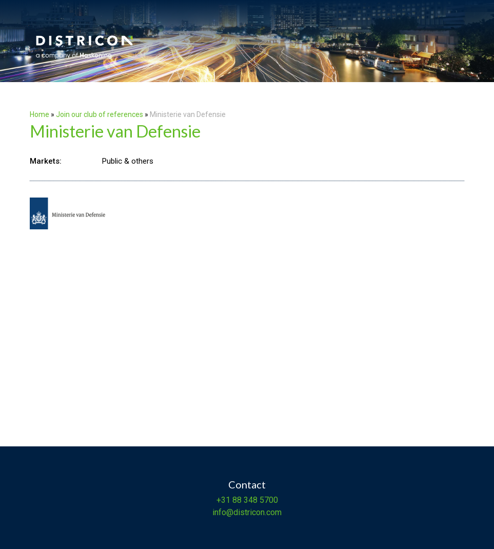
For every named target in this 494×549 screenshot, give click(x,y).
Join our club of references (99, 114)
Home (39, 114)
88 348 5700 (254, 500)
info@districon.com (247, 512)
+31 (223, 500)
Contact (247, 484)
